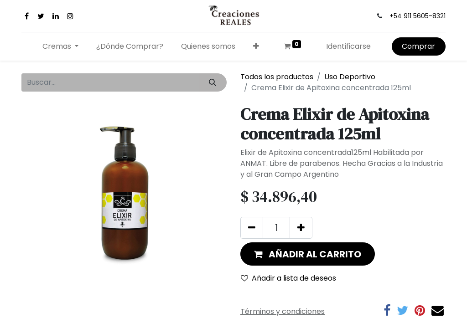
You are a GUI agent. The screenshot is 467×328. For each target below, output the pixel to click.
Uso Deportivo (349, 77)
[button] (256, 46)
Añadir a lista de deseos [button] (288, 278)
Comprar (418, 46)
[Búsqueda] (213, 82)
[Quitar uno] (251, 228)
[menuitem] (130, 46)
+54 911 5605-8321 (417, 15)
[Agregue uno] (301, 228)
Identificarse (348, 46)
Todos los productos (276, 77)
